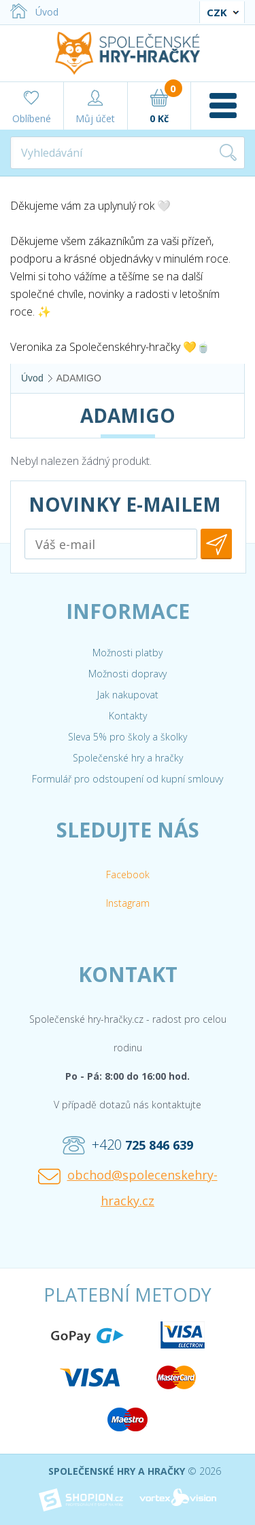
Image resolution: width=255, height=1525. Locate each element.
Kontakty (128, 715)
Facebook (128, 874)
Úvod (34, 11)
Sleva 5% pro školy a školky (127, 736)
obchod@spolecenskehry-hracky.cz (128, 1188)
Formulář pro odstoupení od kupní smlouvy (127, 778)
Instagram (128, 903)
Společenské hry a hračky (128, 757)
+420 (128, 1144)
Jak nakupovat (127, 694)
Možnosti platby (127, 652)
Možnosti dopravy (127, 673)
